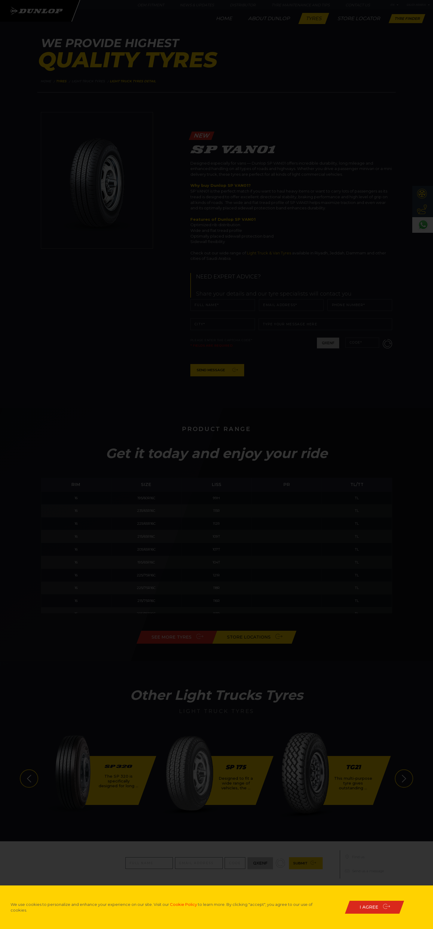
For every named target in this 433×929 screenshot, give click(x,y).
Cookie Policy (183, 904)
